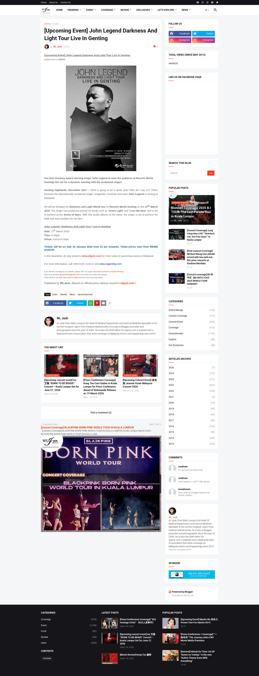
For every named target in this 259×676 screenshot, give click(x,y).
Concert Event (192, 322)
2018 (192, 414)
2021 (192, 397)
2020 (192, 402)
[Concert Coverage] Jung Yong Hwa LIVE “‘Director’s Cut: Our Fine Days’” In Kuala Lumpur (201, 235)
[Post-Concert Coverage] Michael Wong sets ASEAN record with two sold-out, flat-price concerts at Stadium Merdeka (201, 257)
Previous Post (50, 424)
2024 (192, 379)
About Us (53, 2)
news (69, 643)
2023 (192, 385)
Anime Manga (192, 310)
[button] (207, 10)
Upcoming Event (85, 294)
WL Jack (62, 318)
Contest (47, 658)
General (63, 294)
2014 (192, 438)
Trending (73, 10)
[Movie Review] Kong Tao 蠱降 (135, 654)
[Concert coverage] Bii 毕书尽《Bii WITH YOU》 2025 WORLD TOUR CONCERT (200, 279)
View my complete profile (180, 549)
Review (125, 10)
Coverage (107, 10)
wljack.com (127, 283)
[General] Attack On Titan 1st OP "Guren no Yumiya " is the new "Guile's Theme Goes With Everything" (198, 656)
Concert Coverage (192, 316)
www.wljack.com (91, 256)
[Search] (188, 173)
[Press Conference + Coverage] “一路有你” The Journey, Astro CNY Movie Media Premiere (199, 637)
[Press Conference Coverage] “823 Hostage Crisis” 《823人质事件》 (138, 621)
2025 (192, 373)
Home (43, 2)
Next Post (154, 424)
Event (89, 10)
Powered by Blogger (181, 591)
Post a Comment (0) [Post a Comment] (101, 412)
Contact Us (66, 2)
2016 (192, 426)
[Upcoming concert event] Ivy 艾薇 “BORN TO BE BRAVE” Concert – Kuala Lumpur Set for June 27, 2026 (61, 385)
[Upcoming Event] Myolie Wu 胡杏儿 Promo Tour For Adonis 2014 (199, 621)
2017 (192, 420)
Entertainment (192, 333)
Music (72, 294)
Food (69, 631)
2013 (192, 444)
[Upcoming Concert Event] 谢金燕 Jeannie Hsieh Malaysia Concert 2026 (140, 383)
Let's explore (166, 10)
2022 (192, 391)
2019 (192, 408)
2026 (192, 367)
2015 (192, 432)
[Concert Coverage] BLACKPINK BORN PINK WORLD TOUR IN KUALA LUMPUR (87, 427)
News (185, 10)
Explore (192, 339)
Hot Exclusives (192, 345)
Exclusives (143, 10)
